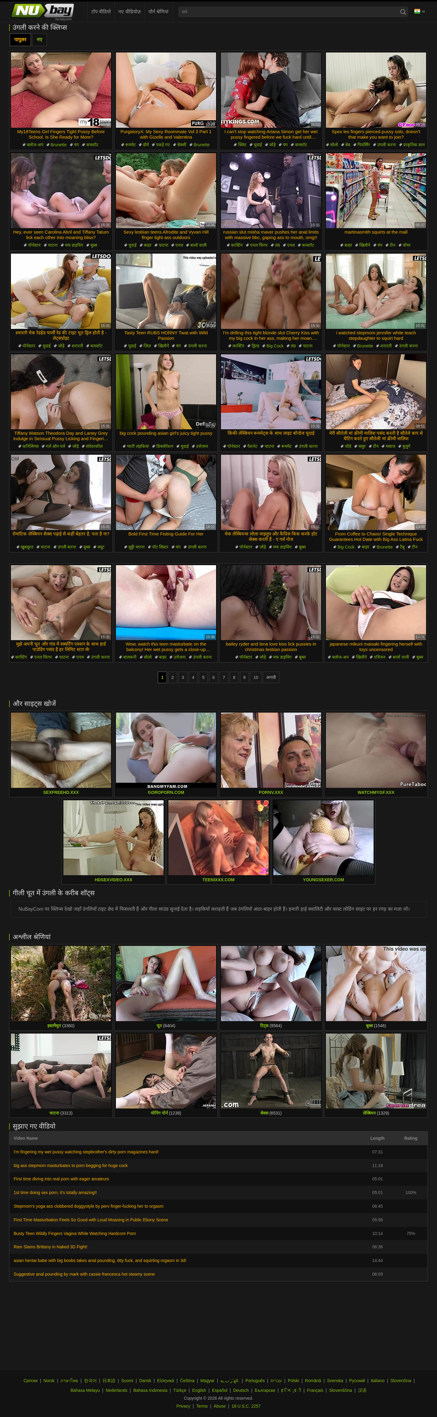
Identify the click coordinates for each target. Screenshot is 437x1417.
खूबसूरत (27, 547)
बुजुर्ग (406, 446)
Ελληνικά (165, 1380)
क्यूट (100, 547)
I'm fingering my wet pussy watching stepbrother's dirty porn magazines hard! (86, 1151)
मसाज (390, 446)
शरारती (77, 345)
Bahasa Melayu (85, 1390)
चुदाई (258, 144)
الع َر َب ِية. (229, 1380)
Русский (357, 1380)
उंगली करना (386, 144)
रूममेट (130, 144)
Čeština (187, 1380)
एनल (179, 245)
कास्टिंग (237, 245)
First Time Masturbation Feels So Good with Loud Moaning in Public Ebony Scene (91, 1219)
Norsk (49, 1380)
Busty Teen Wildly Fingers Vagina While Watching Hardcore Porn (75, 1233)
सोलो (334, 144)
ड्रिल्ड (255, 345)
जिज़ (147, 345)
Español (219, 1390)
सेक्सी (181, 144)
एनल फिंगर (259, 245)
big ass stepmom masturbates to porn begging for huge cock (71, 1165)
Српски (30, 1380)
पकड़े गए (163, 144)
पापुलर (20, 39)
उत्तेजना (202, 446)
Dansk (145, 1380)
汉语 (362, 1390)
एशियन (379, 657)
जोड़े (272, 144)
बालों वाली (198, 245)
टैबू (402, 547)
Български (265, 1390)
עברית (276, 1380)
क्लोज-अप (35, 144)
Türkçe (179, 1390)
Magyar (207, 1380)
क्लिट (242, 144)
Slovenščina (340, 1390)
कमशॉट (92, 144)
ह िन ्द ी (291, 1390)
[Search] (403, 12)
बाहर (147, 245)
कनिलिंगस (30, 446)
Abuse (220, 1406)
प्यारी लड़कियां (138, 446)
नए (39, 39)
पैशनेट (252, 446)
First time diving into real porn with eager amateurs (61, 1178)
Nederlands (116, 1390)
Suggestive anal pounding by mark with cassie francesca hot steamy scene (84, 1274)
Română (313, 1380)
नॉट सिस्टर (160, 547)
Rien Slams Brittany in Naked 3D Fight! (50, 1246)
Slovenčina (401, 1380)
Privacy (183, 1406)
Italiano (377, 1380)
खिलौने (364, 245)
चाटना (53, 245)
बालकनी (130, 657)
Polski (293, 1380)
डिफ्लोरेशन (164, 446)
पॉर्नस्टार (34, 245)
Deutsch (241, 1390)
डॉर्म (146, 144)
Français (315, 1390)
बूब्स (93, 245)
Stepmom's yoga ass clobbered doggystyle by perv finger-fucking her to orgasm (89, 1206)
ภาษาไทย (69, 1380)
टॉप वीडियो (101, 11)
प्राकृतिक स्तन (414, 144)
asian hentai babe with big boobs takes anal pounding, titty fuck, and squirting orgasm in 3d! (100, 1260)
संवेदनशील (94, 446)
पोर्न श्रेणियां (158, 11)
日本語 (109, 1380)
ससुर (362, 446)
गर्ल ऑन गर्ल (55, 446)
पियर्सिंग (363, 144)
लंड (277, 245)
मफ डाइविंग (74, 245)
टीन (392, 245)
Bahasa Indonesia (150, 1390)
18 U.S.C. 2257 (246, 1406)
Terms (202, 1406)
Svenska (335, 1380)
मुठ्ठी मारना (136, 547)
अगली (271, 677)
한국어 (90, 1380)
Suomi (127, 1380)
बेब (347, 144)
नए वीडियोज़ (129, 11)
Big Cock (274, 345)
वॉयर (407, 245)
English (199, 1390)
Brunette (59, 144)
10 (255, 677)
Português (255, 1380)
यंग (76, 144)
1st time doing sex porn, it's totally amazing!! (55, 1192)
